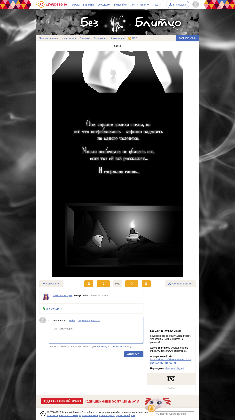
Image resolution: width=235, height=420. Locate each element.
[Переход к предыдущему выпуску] (56, 164)
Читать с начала (48, 38)
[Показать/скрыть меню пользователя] (195, 4)
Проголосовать (54, 308)
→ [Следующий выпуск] (124, 46)
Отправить (133, 354)
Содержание (100, 38)
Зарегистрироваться (89, 320)
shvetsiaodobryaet (174, 368)
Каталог (76, 4)
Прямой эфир (120, 4)
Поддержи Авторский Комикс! (62, 401)
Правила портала (88, 415)
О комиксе (85, 38)
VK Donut (133, 400)
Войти (72, 320)
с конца (63, 38)
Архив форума (107, 415)
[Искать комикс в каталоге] (157, 414)
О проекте (52, 415)
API (133, 4)
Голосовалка (103, 4)
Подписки (88, 4)
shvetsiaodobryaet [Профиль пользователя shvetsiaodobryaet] (62, 295)
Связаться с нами (68, 415)
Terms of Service (119, 346)
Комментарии (118, 38)
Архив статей (123, 415)
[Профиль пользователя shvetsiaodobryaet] (46, 297)
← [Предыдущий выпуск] (110, 46)
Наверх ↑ (171, 388)
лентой (73, 38)
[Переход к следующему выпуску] (117, 164)
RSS (134, 38)
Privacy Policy (101, 346)
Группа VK (144, 4)
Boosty (157, 4)
